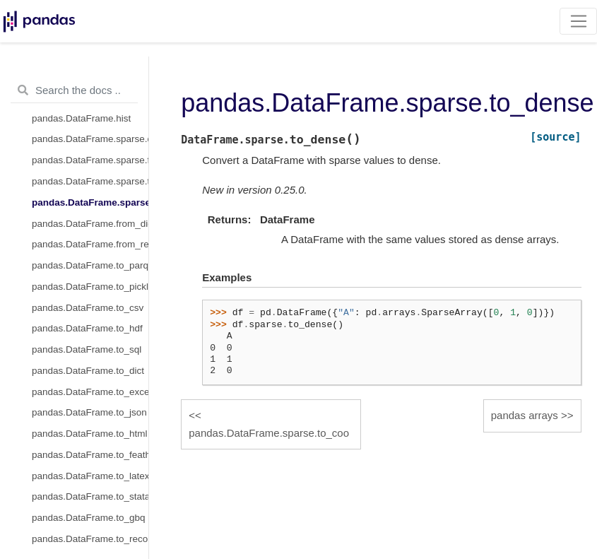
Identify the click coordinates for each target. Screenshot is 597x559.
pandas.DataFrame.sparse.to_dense (90, 202)
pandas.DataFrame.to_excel (90, 392)
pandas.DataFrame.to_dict (88, 370)
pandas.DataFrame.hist (81, 118)
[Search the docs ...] (74, 90)
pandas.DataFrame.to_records (90, 539)
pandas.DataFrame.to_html (90, 433)
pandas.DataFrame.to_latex (90, 476)
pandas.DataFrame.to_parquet (90, 265)
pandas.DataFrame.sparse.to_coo (90, 181)
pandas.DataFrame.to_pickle (90, 286)
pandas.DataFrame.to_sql (86, 349)
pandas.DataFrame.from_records (90, 244)
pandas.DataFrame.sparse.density (90, 139)
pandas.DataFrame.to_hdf (87, 328)
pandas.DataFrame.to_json (89, 412)
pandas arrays (524, 415)
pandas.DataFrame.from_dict (90, 223)
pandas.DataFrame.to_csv (87, 307)
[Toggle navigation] (578, 21)
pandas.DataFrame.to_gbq (89, 517)
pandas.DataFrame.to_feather (90, 454)
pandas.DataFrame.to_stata (90, 496)
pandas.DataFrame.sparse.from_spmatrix (90, 160)
